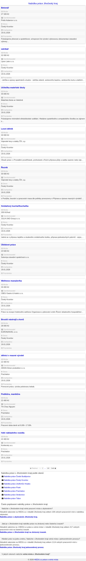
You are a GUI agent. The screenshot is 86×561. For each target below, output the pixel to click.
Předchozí (34, 468)
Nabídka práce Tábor (12, 498)
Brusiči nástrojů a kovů (12, 319)
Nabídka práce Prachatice (14, 491)
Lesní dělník (7, 129)
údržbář (5, 49)
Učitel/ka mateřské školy (13, 87)
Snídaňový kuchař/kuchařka (14, 206)
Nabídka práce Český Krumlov (16, 480)
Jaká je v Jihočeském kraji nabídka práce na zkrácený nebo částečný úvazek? (33, 524)
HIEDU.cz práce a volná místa (46, 560)
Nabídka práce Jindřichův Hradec (17, 484)
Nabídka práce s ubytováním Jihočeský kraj (18, 517)
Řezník (4, 167)
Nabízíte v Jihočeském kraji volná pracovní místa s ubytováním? (27, 509)
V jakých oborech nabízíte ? (26, 554)
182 (48, 468)
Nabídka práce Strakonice (14, 495)
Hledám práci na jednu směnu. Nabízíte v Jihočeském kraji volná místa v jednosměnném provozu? (41, 539)
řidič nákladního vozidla (12, 433)
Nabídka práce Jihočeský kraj (43, 3)
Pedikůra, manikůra (10, 394)
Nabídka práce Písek (12, 487)
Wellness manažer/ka (11, 281)
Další (53, 468)
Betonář (5, 8)
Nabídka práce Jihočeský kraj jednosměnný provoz (22, 547)
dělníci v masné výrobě (12, 355)
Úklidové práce (8, 245)
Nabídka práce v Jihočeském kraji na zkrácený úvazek (23, 532)
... (45, 468)
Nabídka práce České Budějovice (17, 476)
